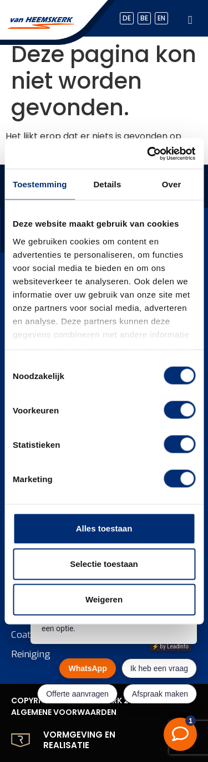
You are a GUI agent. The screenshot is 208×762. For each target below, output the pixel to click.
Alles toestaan (104, 528)
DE (127, 18)
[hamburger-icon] (189, 18)
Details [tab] (107, 184)
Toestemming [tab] (40, 184)
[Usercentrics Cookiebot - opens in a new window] (148, 153)
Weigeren (104, 599)
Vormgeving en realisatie (79, 740)
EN (161, 18)
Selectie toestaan (104, 564)
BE (144, 18)
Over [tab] (171, 184)
